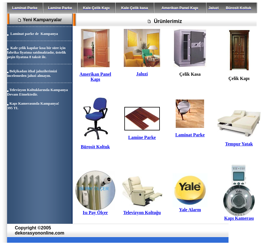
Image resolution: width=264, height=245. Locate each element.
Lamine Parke (142, 137)
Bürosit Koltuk (95, 146)
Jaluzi (142, 73)
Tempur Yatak (239, 143)
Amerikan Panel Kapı (95, 77)
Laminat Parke (190, 134)
